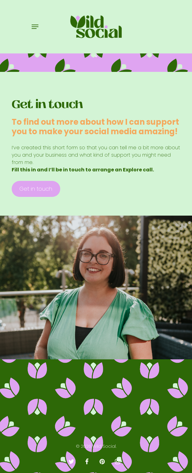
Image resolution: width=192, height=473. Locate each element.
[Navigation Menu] (35, 27)
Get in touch (35, 189)
